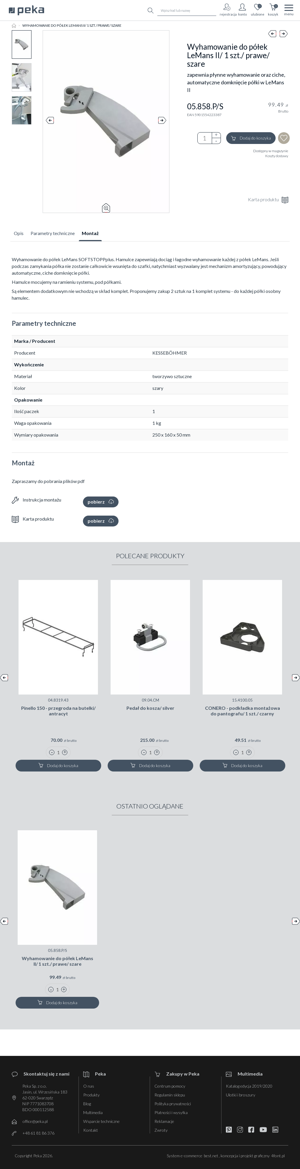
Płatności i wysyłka (171, 1112)
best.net (211, 1155)
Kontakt (90, 1130)
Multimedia (93, 1112)
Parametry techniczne (53, 233)
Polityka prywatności (172, 1103)
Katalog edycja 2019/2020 (249, 1086)
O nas (88, 1086)
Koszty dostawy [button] (276, 156)
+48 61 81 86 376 (38, 1133)
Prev (50, 121)
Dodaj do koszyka (251, 138)
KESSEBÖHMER (169, 352)
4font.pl (278, 1155)
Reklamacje (164, 1121)
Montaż (90, 233)
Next (162, 121)
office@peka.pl (35, 1121)
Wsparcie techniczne (101, 1121)
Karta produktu (268, 200)
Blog (87, 1103)
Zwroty (161, 1130)
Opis (19, 233)
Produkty (91, 1094)
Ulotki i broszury (240, 1094)
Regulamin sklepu (169, 1094)
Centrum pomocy (169, 1086)
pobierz (101, 501)
